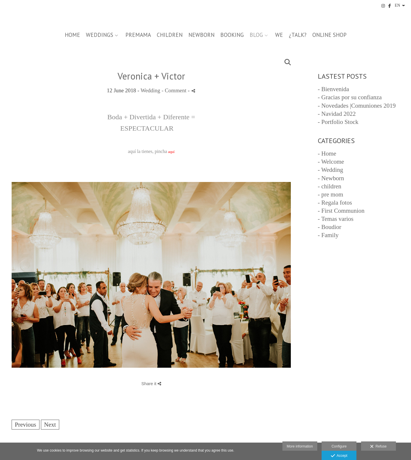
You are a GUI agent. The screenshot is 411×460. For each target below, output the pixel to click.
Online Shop (329, 35)
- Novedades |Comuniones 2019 (357, 105)
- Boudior (329, 226)
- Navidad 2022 (337, 113)
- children (329, 186)
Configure (339, 446)
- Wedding (330, 169)
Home (72, 35)
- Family (328, 235)
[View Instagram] (383, 6)
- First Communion (341, 210)
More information (300, 446)
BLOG (256, 35)
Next (50, 424)
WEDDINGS (99, 35)
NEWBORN (201, 35)
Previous (25, 424)
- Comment (175, 90)
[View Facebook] (390, 6)
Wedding (150, 90)
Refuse (378, 446)
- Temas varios (336, 218)
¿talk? (298, 35)
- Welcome (331, 161)
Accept (339, 456)
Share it (151, 383)
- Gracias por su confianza (350, 97)
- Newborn (331, 178)
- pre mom (330, 194)
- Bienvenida (333, 89)
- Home (327, 153)
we (279, 35)
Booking (232, 35)
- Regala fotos (335, 202)
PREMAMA (138, 35)
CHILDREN (170, 35)
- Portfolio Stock (338, 121)
